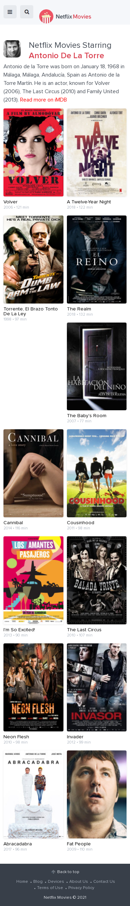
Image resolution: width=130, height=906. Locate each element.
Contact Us (104, 882)
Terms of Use (50, 888)
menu (10, 11)
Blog (38, 882)
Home (22, 882)
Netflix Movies (58, 898)
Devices (56, 882)
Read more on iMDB (43, 100)
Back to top (68, 872)
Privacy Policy (81, 888)
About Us (78, 882)
